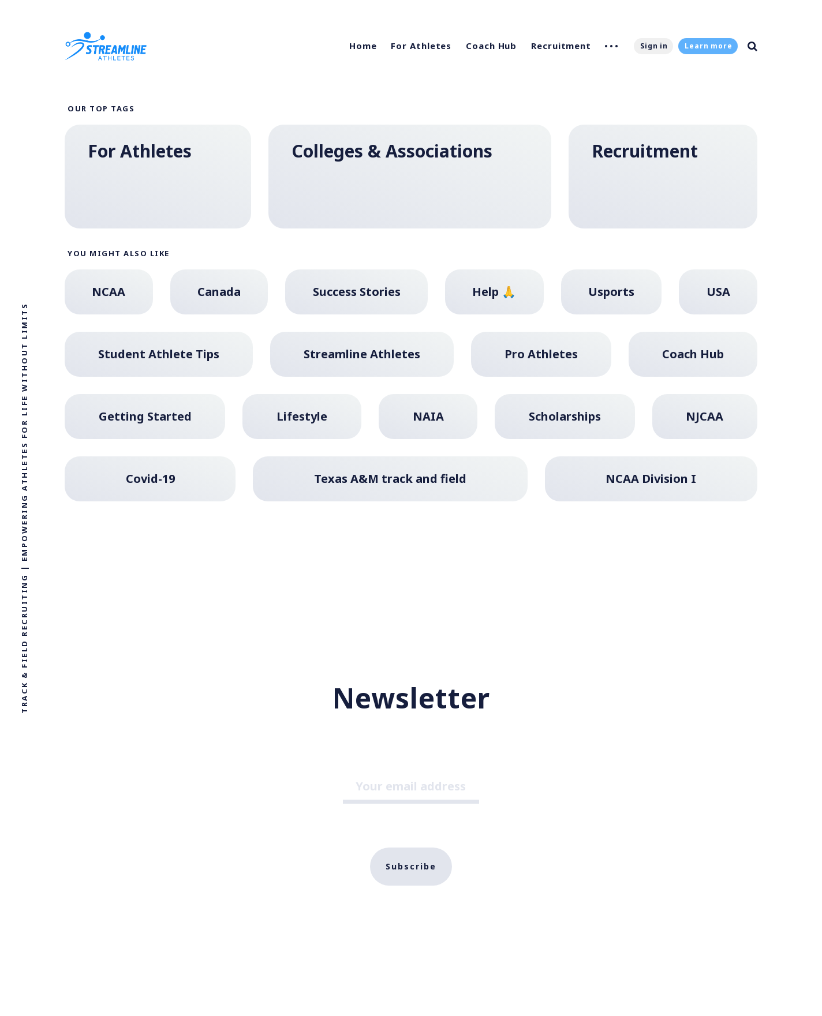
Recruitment (561, 45)
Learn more (709, 46)
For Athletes (421, 45)
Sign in (654, 46)
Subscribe (411, 866)
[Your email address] (411, 788)
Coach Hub (491, 45)
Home (363, 45)
